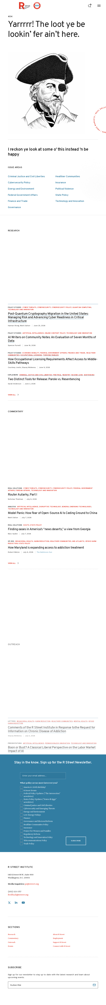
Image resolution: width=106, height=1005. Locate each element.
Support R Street (59, 942)
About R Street (58, 934)
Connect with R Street (61, 946)
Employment (58, 938)
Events (10, 946)
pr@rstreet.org (32, 884)
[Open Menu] (99, 5)
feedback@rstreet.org (18, 894)
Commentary (13, 938)
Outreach (11, 942)
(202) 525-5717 (14, 891)
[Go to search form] (89, 5)
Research (11, 934)
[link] (9, 903)
